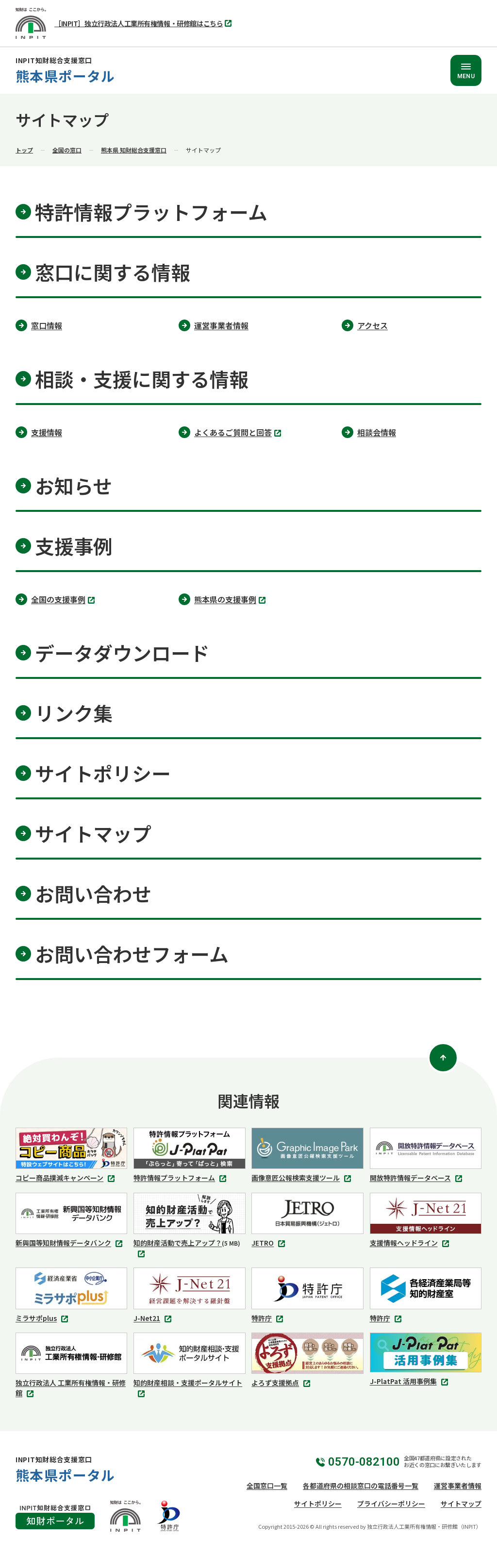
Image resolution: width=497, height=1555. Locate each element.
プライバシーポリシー (391, 1503)
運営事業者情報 (457, 1485)
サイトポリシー (318, 1503)
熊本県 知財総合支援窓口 (133, 150)
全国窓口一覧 (267, 1485)
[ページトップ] (443, 1057)
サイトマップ (461, 1503)
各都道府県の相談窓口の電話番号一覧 (360, 1485)
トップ (24, 150)
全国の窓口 (67, 150)
